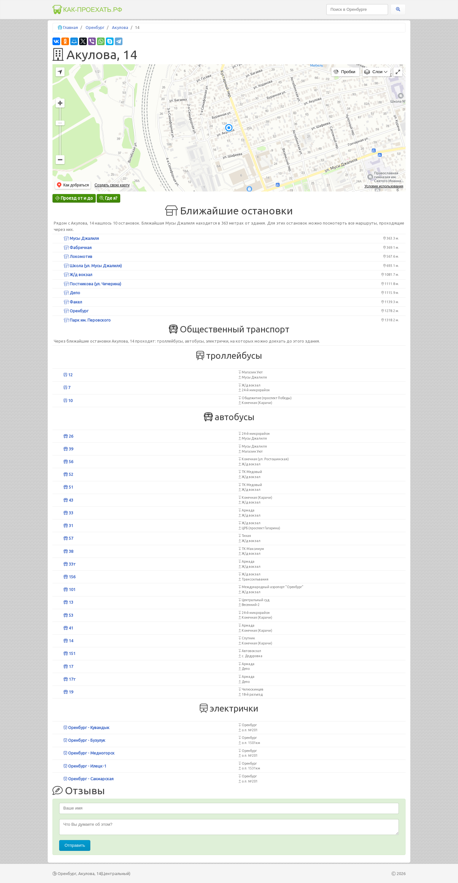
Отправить (75, 845)
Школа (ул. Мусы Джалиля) (93, 265)
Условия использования (383, 186)
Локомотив (78, 256)
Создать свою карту (111, 185)
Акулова (120, 27)
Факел (73, 302)
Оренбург (95, 27)
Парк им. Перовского (87, 320)
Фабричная (78, 247)
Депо (72, 292)
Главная (70, 27)
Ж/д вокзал (78, 274)
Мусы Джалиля (81, 238)
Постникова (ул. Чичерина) (92, 284)
